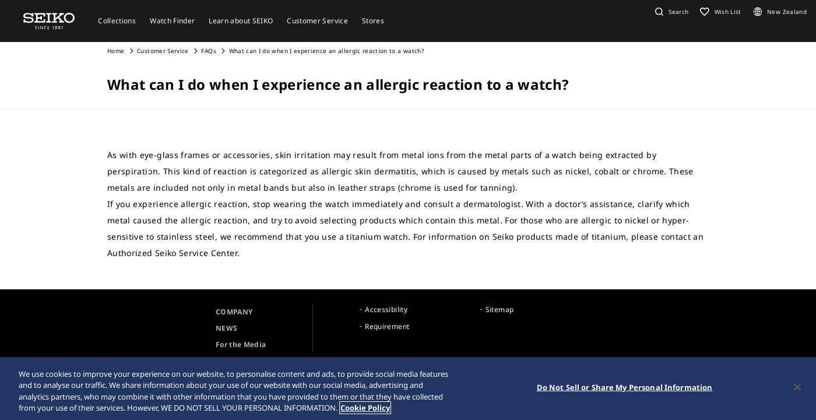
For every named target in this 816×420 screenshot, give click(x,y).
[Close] (797, 387)
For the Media (241, 344)
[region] (408, 388)
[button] (670, 12)
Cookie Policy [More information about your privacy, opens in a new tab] (365, 407)
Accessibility (386, 309)
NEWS (226, 328)
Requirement (387, 326)
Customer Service (163, 51)
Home (115, 51)
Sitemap (499, 309)
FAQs (208, 51)
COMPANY (234, 312)
